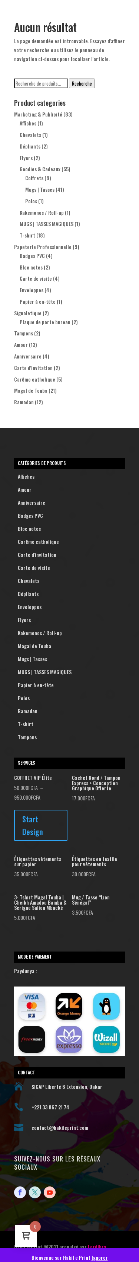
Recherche (82, 83)
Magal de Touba (30, 390)
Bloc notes (31, 267)
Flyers (26, 158)
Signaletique (28, 313)
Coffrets (34, 178)
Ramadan (24, 402)
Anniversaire (28, 356)
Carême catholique (34, 379)
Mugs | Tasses (39, 189)
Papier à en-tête (38, 301)
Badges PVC (32, 255)
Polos (31, 201)
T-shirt (27, 235)
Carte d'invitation (33, 368)
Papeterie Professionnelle (43, 247)
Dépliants (30, 146)
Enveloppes (31, 290)
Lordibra (97, 1246)
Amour (21, 344)
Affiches (28, 123)
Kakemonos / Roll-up (42, 212)
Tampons (23, 333)
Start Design (32, 825)
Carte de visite (36, 278)
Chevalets (30, 134)
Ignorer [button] (100, 1257)
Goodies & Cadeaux (40, 169)
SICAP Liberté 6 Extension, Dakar (67, 1086)
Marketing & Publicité (38, 114)
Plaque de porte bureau (45, 322)
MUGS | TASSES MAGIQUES (46, 223)
